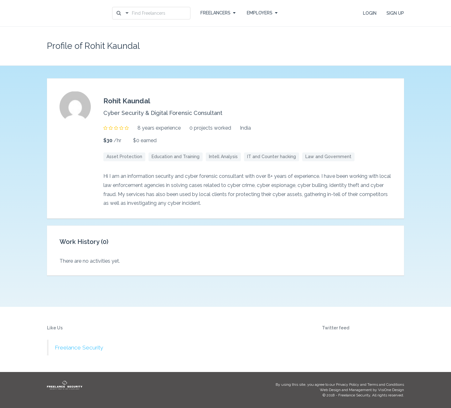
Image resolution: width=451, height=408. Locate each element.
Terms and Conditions (385, 384)
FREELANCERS (218, 12)
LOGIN (369, 13)
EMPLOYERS (262, 12)
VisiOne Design (391, 390)
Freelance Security (79, 347)
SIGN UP (395, 13)
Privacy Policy (347, 384)
